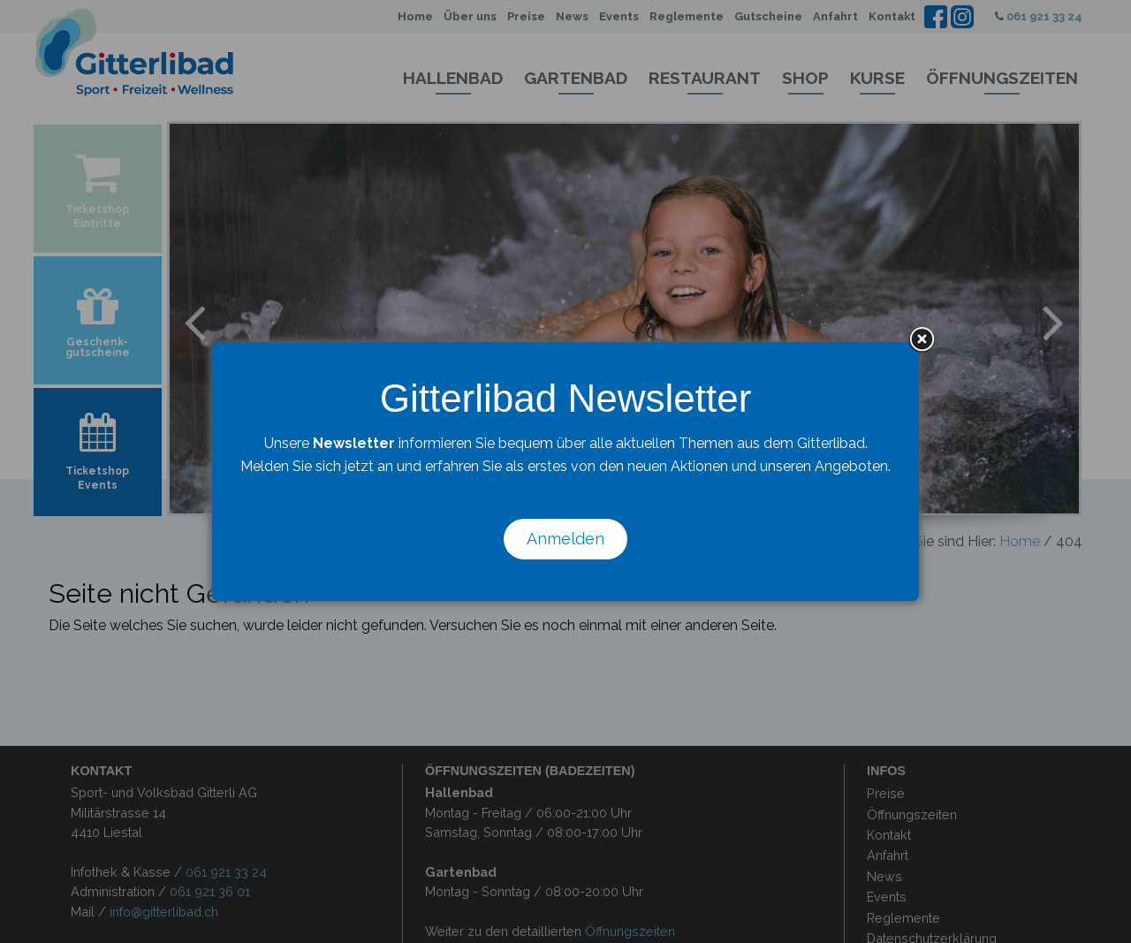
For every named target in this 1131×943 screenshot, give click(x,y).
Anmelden (565, 538)
